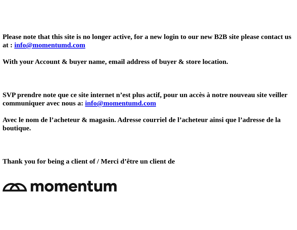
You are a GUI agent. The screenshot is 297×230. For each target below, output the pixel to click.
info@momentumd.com (50, 45)
